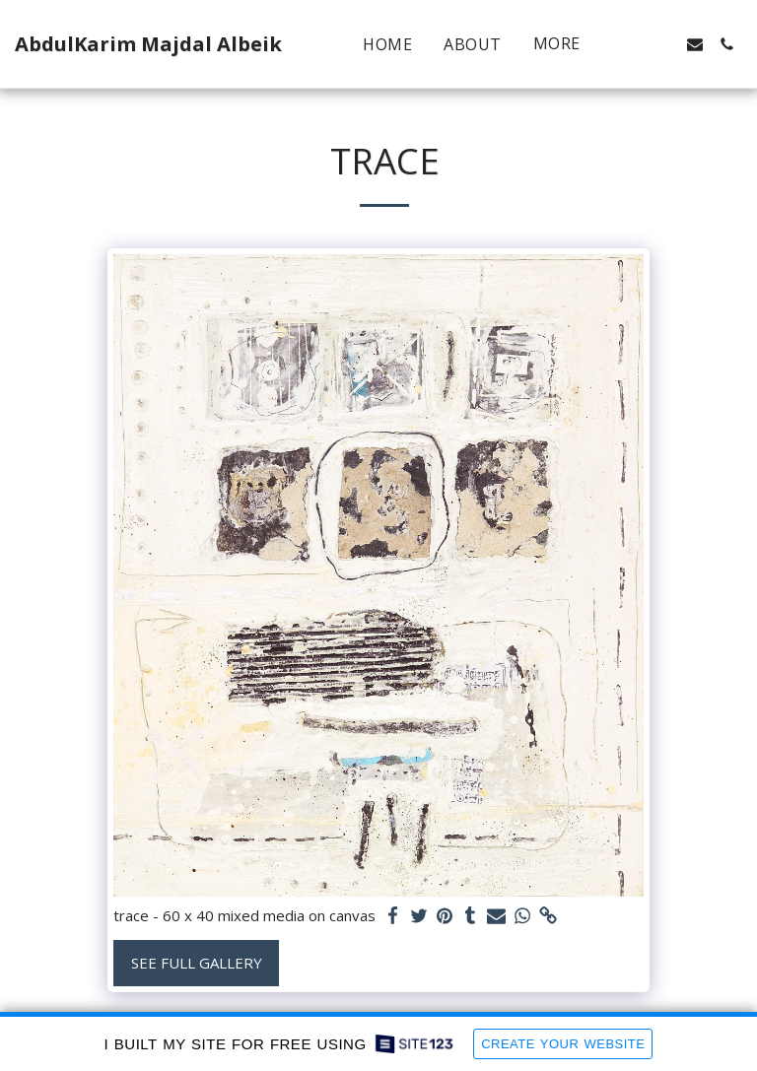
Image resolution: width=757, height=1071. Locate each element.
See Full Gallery (196, 962)
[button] (632, 44)
